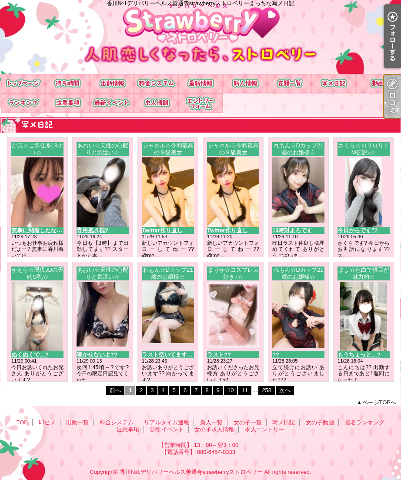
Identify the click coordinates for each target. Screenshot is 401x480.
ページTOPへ (379, 402)
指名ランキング (23, 103)
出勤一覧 (112, 83)
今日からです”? (358, 230)
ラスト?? (219, 354)
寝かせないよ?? (97, 354)
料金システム (156, 83)
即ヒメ (67, 83)
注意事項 (67, 103)
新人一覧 (245, 83)
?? (275, 354)
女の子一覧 (289, 83)
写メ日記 (333, 83)
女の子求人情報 (156, 103)
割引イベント (112, 103)
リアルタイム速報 (200, 83)
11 (244, 390)
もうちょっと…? (359, 354)
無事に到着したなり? (38, 230)
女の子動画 (378, 83)
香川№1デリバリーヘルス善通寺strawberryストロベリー (191, 472)
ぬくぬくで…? (30, 354)
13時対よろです (292, 230)
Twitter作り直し (162, 230)
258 (266, 390)
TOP (23, 83)
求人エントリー (200, 103)
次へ (285, 390)
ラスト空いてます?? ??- (173, 354)
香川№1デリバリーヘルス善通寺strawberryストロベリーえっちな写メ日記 (200, 37)
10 (230, 390)
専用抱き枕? (92, 230)
